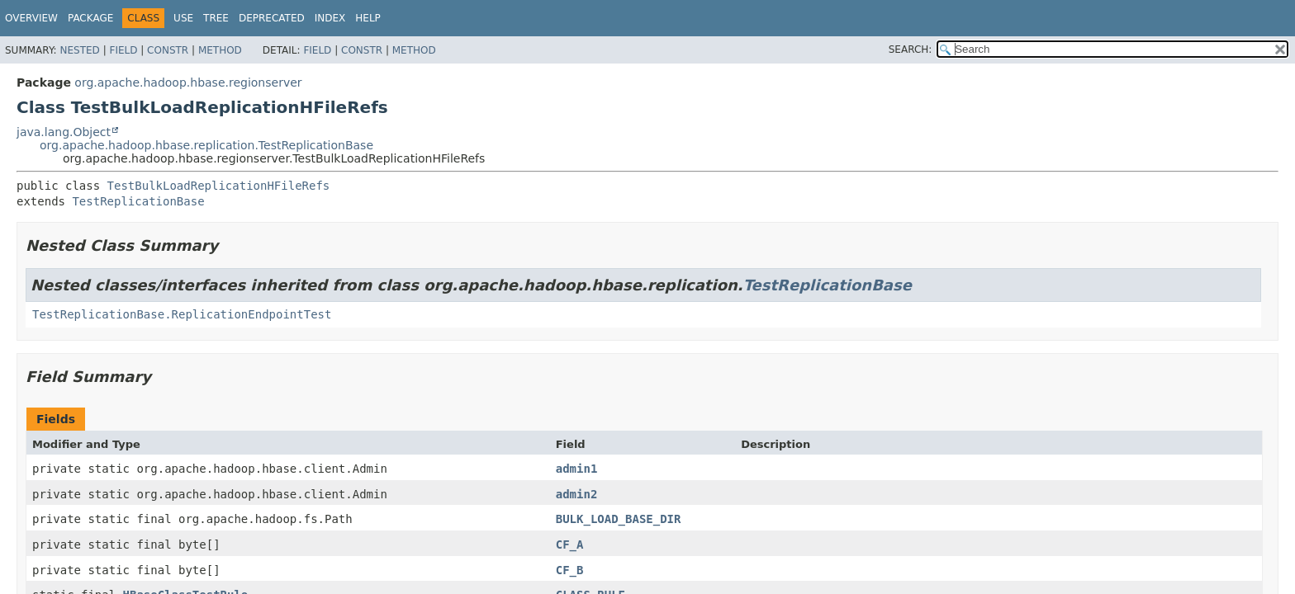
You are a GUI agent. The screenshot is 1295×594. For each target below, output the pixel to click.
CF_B (570, 570)
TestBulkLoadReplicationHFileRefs (218, 185)
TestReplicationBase (138, 201)
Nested (79, 50)
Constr (167, 50)
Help (368, 18)
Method (220, 50)
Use (183, 18)
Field (123, 50)
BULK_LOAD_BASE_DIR (618, 519)
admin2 (577, 494)
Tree (216, 18)
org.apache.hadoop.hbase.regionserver (187, 82)
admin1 (577, 468)
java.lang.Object (64, 132)
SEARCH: (910, 49)
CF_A (570, 544)
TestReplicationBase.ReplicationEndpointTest (181, 314)
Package (90, 18)
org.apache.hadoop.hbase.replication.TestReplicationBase (206, 145)
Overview (31, 18)
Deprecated (272, 18)
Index (330, 18)
